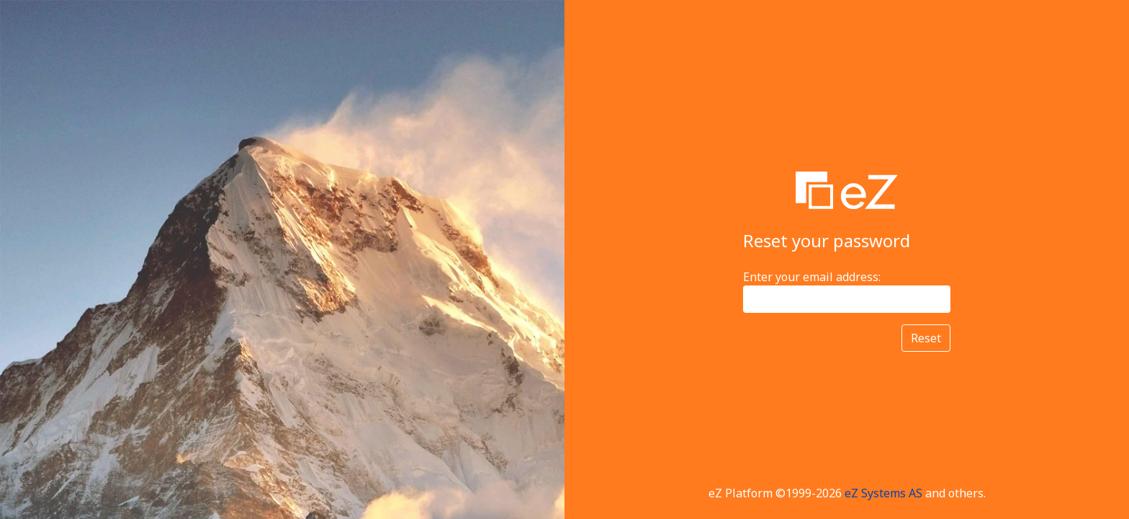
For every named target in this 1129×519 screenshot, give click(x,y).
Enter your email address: (812, 277)
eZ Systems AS (883, 493)
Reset (926, 338)
